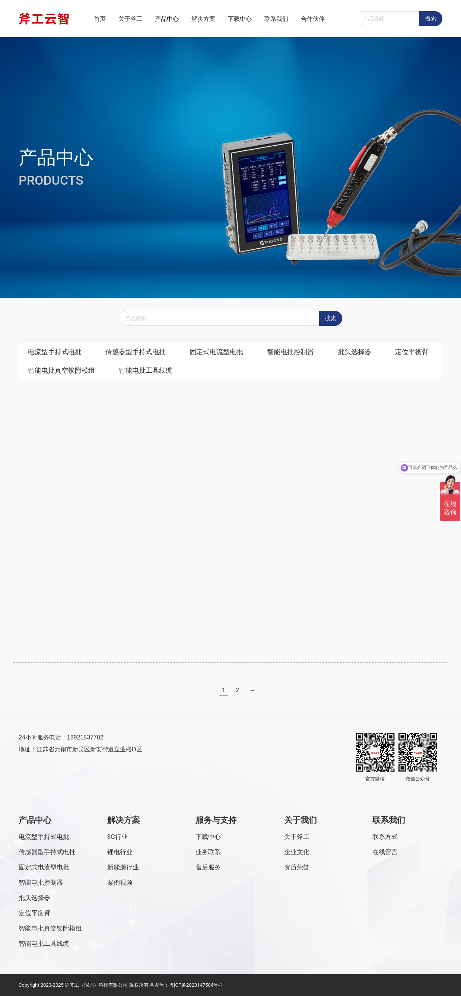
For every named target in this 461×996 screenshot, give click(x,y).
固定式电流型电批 (216, 352)
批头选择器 (354, 352)
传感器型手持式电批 (135, 352)
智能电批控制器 (290, 352)
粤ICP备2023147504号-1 (195, 984)
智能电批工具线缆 (145, 370)
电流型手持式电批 (55, 352)
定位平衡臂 (412, 352)
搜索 (431, 18)
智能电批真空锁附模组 (61, 370)
